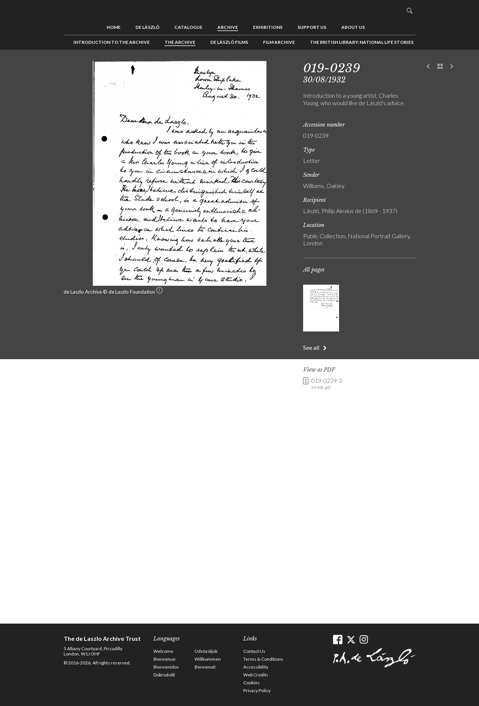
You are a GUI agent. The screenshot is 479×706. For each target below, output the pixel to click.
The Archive (180, 42)
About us (353, 27)
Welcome (163, 651)
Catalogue (188, 27)
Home (113, 27)
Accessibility (255, 667)
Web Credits (255, 675)
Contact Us (254, 651)
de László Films (229, 42)
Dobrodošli (164, 675)
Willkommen (208, 659)
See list (440, 66)
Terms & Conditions (263, 659)
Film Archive (279, 42)
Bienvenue (164, 659)
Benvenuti (205, 667)
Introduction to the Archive (111, 42)
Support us (312, 27)
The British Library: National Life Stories (362, 42)
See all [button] (311, 347)
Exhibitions (268, 27)
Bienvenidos (166, 667)
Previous (428, 66)
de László (147, 27)
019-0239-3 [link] (326, 384)
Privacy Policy (257, 690)
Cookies (251, 682)
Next (451, 66)
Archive (227, 27)
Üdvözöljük (206, 651)
